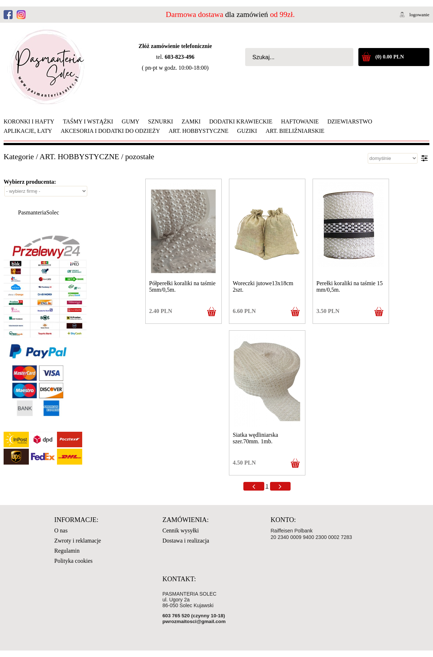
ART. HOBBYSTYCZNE (79, 156)
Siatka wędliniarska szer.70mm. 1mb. (255, 438)
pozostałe (139, 156)
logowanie (419, 14)
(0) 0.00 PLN (389, 57)
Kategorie (19, 156)
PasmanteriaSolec (38, 212)
